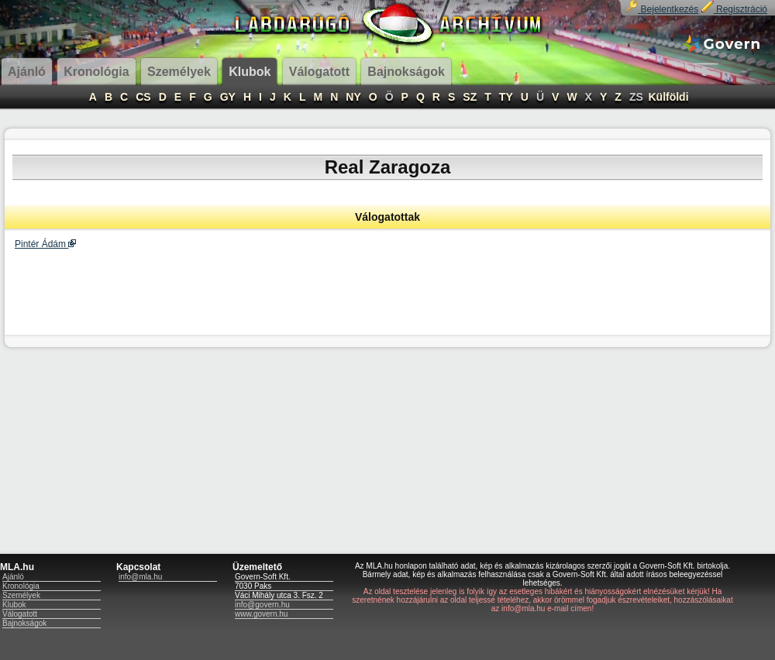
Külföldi (668, 97)
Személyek (21, 595)
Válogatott (19, 614)
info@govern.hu (262, 604)
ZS (636, 97)
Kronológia (21, 586)
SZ (470, 97)
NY (353, 97)
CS (143, 97)
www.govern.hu (261, 614)
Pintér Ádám (45, 244)
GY (228, 97)
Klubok (14, 604)
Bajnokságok (24, 623)
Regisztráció (734, 9)
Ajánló (13, 576)
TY (506, 97)
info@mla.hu (140, 576)
